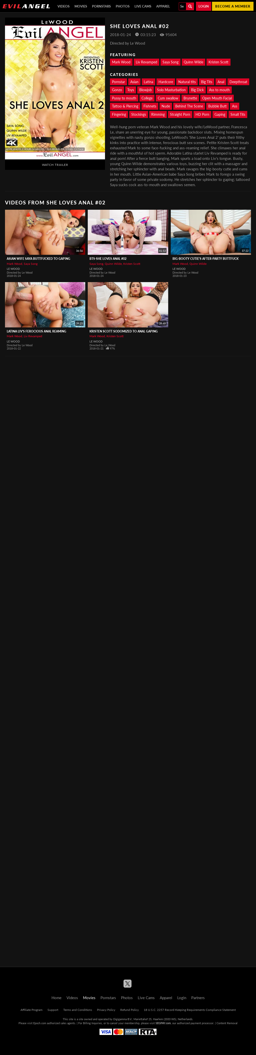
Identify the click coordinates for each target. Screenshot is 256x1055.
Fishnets (150, 106)
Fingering (119, 114)
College (147, 98)
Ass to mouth (219, 90)
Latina (148, 82)
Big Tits (206, 82)
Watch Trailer (55, 165)
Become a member (232, 6)
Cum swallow (168, 98)
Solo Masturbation (171, 90)
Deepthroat (238, 82)
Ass (234, 106)
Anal (221, 82)
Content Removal (227, 1023)
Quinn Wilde (193, 62)
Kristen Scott (218, 62)
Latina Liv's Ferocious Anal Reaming (36, 331)
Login (203, 6)
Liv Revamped (146, 62)
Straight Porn (180, 114)
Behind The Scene (189, 106)
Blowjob (145, 90)
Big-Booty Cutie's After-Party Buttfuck (205, 259)
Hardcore (165, 82)
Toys (130, 90)
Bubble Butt (217, 106)
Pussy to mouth (124, 98)
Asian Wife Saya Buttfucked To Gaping (38, 259)
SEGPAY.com (163, 1023)
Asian (134, 82)
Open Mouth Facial (217, 98)
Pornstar (118, 82)
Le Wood (13, 268)
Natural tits (187, 82)
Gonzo (117, 90)
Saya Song (170, 62)
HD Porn (202, 114)
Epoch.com (39, 1023)
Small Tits (237, 114)
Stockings (138, 114)
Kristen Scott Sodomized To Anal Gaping (124, 331)
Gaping (219, 114)
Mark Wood (121, 62)
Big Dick (197, 90)
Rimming (158, 114)
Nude (166, 106)
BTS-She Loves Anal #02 (108, 259)
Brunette (190, 98)
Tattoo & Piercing (125, 106)
